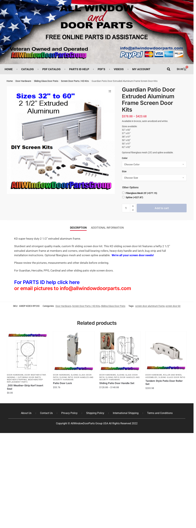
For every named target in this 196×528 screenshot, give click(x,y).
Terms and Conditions (160, 413)
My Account (141, 69)
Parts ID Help (79, 69)
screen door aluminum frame (150, 306)
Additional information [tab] (107, 227)
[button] (168, 69)
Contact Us (46, 413)
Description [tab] (78, 227)
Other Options (130, 187)
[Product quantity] (126, 208)
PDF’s (101, 69)
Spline (134, 197)
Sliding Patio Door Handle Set (116, 383)
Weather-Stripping (17, 380)
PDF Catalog (51, 69)
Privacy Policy (69, 413)
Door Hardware (23, 81)
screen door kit (173, 306)
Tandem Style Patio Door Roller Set (164, 382)
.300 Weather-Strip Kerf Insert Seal (25, 387)
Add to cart (162, 208)
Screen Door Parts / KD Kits (75, 81)
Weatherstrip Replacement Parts (25, 381)
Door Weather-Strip (35, 375)
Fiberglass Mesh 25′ (141, 193)
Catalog (27, 69)
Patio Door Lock (62, 383)
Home (9, 69)
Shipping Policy (95, 413)
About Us (26, 413)
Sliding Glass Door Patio (46, 81)
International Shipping (126, 413)
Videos (119, 69)
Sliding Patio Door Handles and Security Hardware (73, 378)
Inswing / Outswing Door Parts (24, 377)
